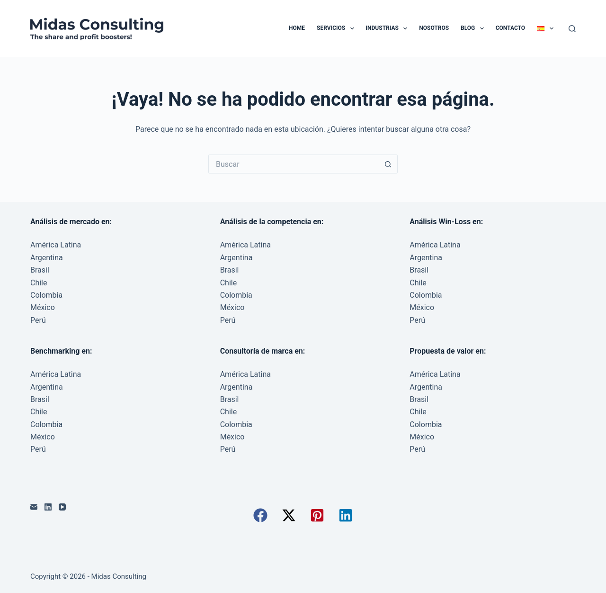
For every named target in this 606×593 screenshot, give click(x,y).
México (42, 307)
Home (297, 28)
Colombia (46, 295)
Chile (38, 282)
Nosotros (434, 28)
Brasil (39, 269)
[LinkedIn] (48, 507)
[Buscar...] (293, 164)
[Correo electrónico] (33, 507)
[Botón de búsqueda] (388, 164)
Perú (38, 320)
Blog (474, 28)
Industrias (388, 28)
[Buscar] (572, 28)
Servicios (337, 28)
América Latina (55, 244)
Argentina (46, 257)
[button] (260, 515)
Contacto (510, 28)
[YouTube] (62, 507)
